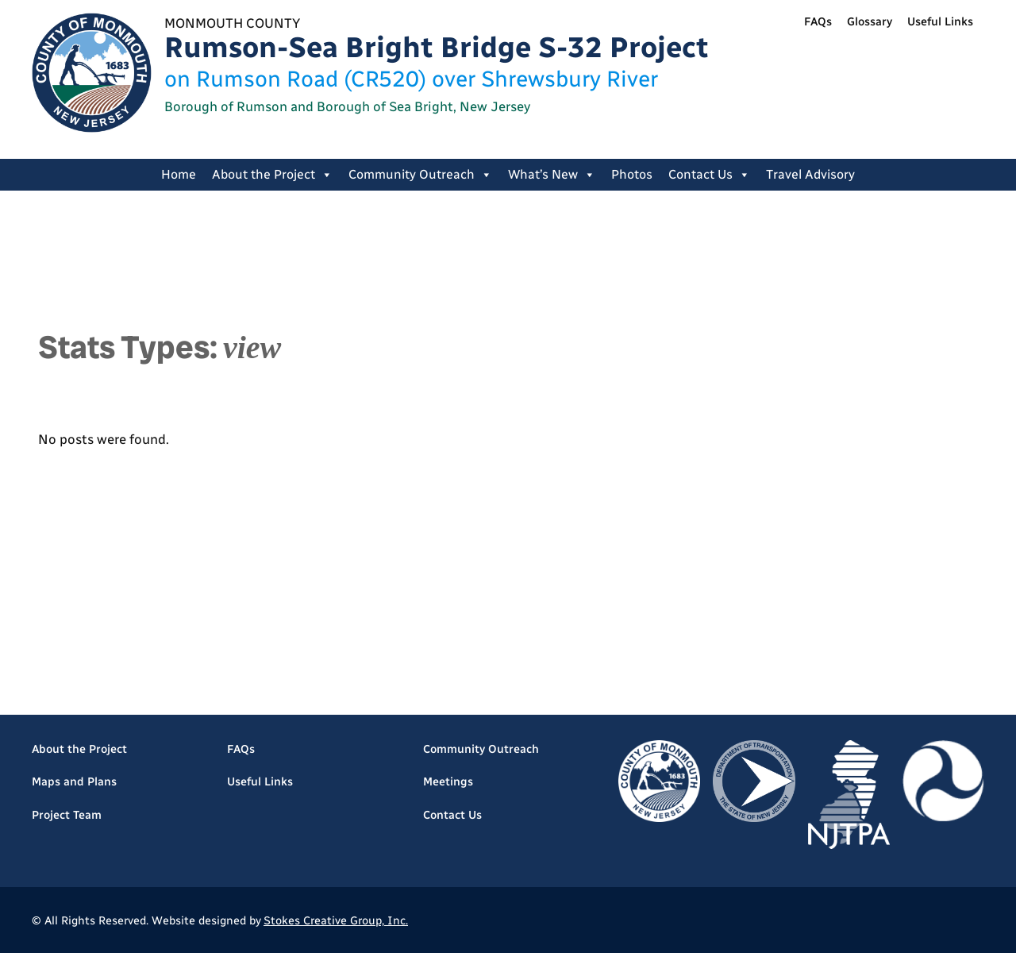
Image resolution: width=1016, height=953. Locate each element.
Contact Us (709, 175)
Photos (631, 174)
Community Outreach (420, 175)
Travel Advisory (810, 174)
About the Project (272, 175)
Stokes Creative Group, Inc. (336, 920)
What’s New (551, 175)
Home (178, 174)
